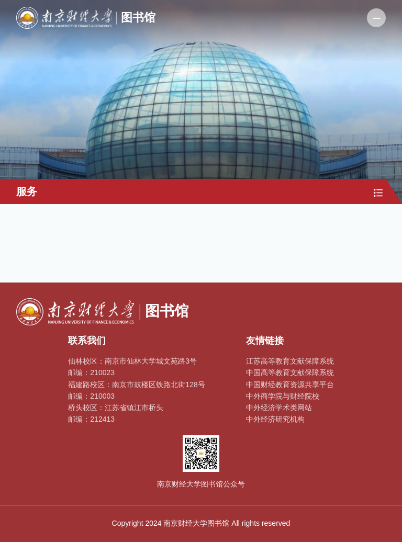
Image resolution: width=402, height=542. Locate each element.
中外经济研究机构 (275, 419)
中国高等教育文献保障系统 (290, 372)
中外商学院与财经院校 (282, 396)
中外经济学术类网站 (279, 407)
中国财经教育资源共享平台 (290, 384)
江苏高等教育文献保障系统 (290, 361)
